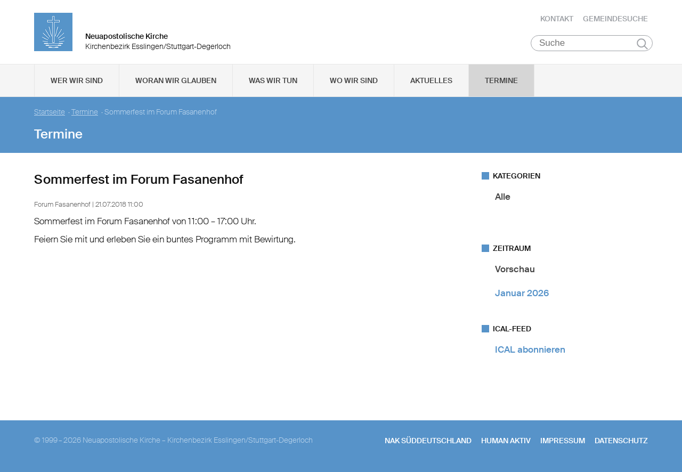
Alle (502, 196)
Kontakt (556, 18)
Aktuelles (431, 80)
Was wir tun (273, 80)
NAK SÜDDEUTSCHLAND (428, 440)
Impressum (562, 440)
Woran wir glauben (175, 80)
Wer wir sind (77, 80)
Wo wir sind (354, 80)
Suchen (642, 43)
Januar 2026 (522, 293)
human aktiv (506, 440)
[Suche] (592, 43)
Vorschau (515, 269)
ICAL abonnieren (530, 349)
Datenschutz (621, 440)
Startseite (49, 112)
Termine (501, 80)
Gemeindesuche (615, 18)
